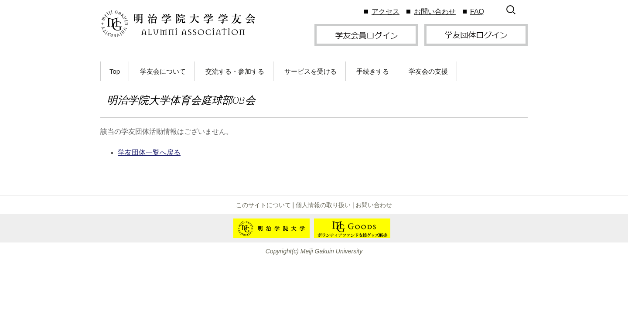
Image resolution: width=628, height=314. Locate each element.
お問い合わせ (435, 11)
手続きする (372, 71)
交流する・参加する (234, 71)
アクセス (385, 11)
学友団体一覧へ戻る (149, 152)
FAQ (477, 11)
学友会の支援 (428, 71)
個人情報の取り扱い (323, 204)
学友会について (163, 71)
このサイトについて (263, 204)
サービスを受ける (310, 71)
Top (114, 71)
